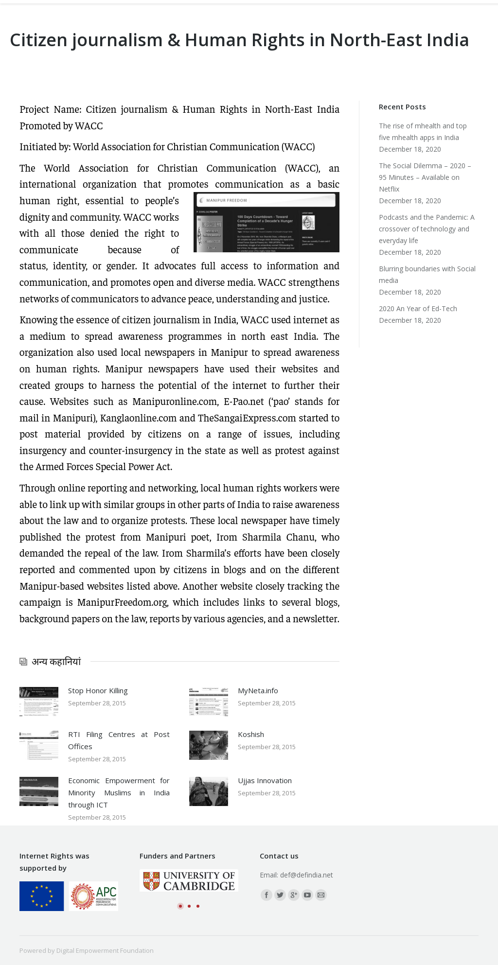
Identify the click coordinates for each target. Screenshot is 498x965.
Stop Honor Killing (98, 690)
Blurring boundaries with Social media (427, 274)
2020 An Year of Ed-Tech (418, 308)
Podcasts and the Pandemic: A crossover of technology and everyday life (427, 228)
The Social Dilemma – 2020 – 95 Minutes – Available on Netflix (425, 177)
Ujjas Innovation (265, 780)
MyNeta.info (258, 690)
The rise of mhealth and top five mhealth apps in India (423, 131)
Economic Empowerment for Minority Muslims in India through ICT (119, 792)
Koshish (251, 734)
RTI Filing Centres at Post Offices (119, 740)
